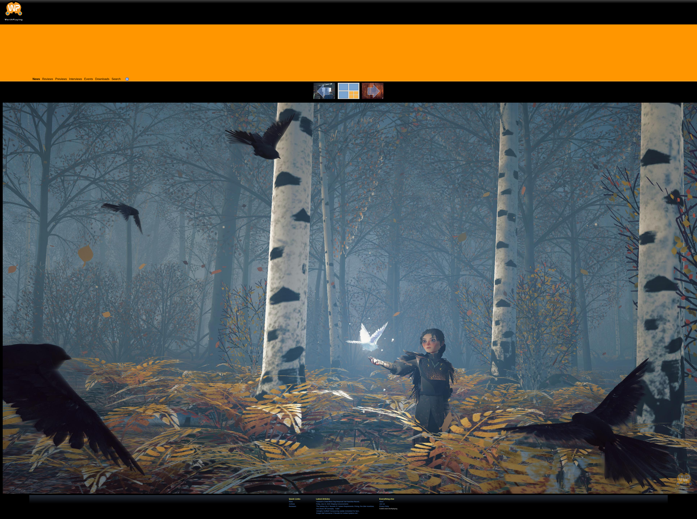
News (291, 502)
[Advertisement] (348, 49)
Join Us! (382, 504)
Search (116, 79)
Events (88, 79)
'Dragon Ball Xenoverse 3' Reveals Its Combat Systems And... (337, 513)
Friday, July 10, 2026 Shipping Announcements (332, 504)
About (381, 502)
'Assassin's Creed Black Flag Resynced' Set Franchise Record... (338, 502)
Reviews (47, 79)
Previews (61, 79)
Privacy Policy (384, 506)
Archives (292, 504)
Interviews (75, 79)
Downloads (102, 79)
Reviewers (292, 506)
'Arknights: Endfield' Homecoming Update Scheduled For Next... (338, 511)
